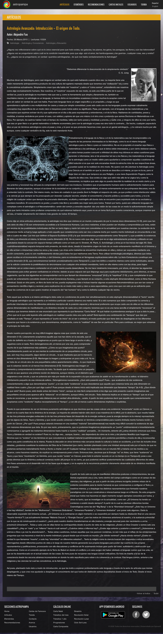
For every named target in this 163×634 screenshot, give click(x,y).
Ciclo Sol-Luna (80, 624)
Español (155, 3)
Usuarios (132, 4)
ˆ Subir (156, 594)
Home (6, 612)
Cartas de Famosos (37, 612)
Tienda (144, 4)
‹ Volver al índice (143, 594)
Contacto (33, 620)
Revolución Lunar (81, 620)
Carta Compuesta (60, 628)
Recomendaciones (96, 4)
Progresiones (59, 624)
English (155, 6)
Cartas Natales (116, 4)
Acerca (32, 624)
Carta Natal (58, 612)
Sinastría (77, 612)
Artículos (64, 4)
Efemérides (79, 4)
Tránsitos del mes (61, 616)
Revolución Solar (81, 616)
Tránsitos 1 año (59, 620)
